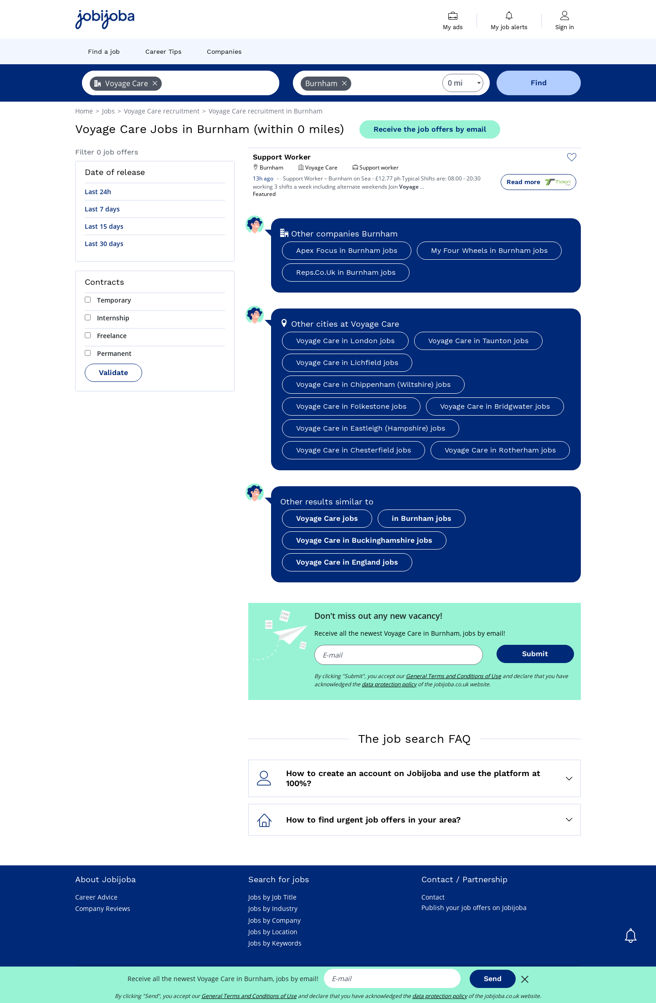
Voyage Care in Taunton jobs (478, 340)
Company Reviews (102, 908)
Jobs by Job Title (272, 897)
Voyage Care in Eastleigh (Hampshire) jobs (370, 428)
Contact (433, 897)
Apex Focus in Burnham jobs (346, 250)
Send (493, 978)
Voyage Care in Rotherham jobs (500, 450)
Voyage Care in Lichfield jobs (347, 362)
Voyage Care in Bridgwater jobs (495, 406)
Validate (113, 372)
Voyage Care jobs (327, 518)
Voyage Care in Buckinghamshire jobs (364, 540)
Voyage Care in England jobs (347, 562)
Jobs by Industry (272, 908)
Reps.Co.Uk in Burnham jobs (345, 272)
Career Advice (96, 897)
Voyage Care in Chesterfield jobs (353, 450)
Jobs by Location (272, 931)
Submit (535, 653)
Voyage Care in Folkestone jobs (351, 406)
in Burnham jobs (421, 518)
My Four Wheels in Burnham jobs (489, 250)
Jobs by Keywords (275, 943)
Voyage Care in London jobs (345, 340)
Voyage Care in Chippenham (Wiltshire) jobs (373, 384)
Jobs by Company (274, 920)
